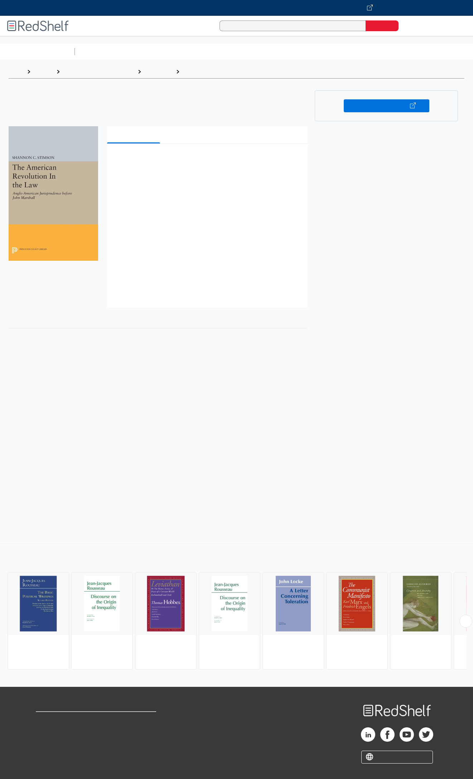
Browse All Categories (37, 51)
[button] (209, 160)
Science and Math (140, 51)
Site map (47, 754)
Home (16, 71)
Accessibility (133, 743)
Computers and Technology (204, 51)
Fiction (404, 51)
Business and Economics (277, 51)
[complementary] (236, 607)
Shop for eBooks (59, 720)
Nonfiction (434, 51)
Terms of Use (135, 720)
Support (46, 731)
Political (193, 71)
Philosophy (158, 71)
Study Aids (96, 51)
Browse (43, 71)
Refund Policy (134, 731)
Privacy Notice (56, 743)
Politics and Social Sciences (352, 51)
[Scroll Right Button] (465, 621)
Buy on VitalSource (386, 105)
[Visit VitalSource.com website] (236, 8)
